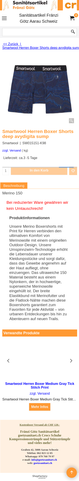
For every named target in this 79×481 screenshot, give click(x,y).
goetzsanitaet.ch (43, 463)
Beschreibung (13, 186)
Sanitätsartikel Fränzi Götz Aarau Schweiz (38, 18)
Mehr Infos (39, 407)
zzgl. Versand (11, 150)
